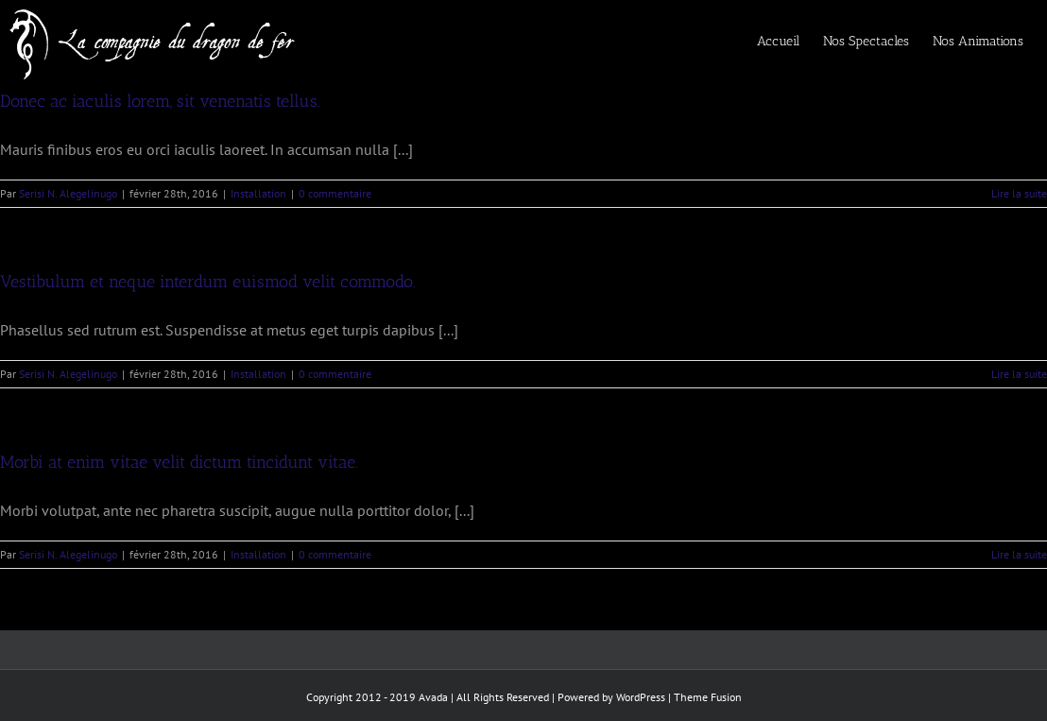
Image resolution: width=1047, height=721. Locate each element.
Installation (258, 193)
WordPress (640, 697)
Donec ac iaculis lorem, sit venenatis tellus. (160, 101)
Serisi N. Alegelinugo (68, 193)
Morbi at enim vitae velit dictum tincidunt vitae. (179, 462)
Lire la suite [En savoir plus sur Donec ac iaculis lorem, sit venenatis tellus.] (1019, 193)
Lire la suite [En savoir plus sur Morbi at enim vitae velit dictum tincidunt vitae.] (1019, 554)
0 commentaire (335, 193)
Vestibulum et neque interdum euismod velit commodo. (208, 281)
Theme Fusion (708, 697)
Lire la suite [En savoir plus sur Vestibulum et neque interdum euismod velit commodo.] (1019, 374)
